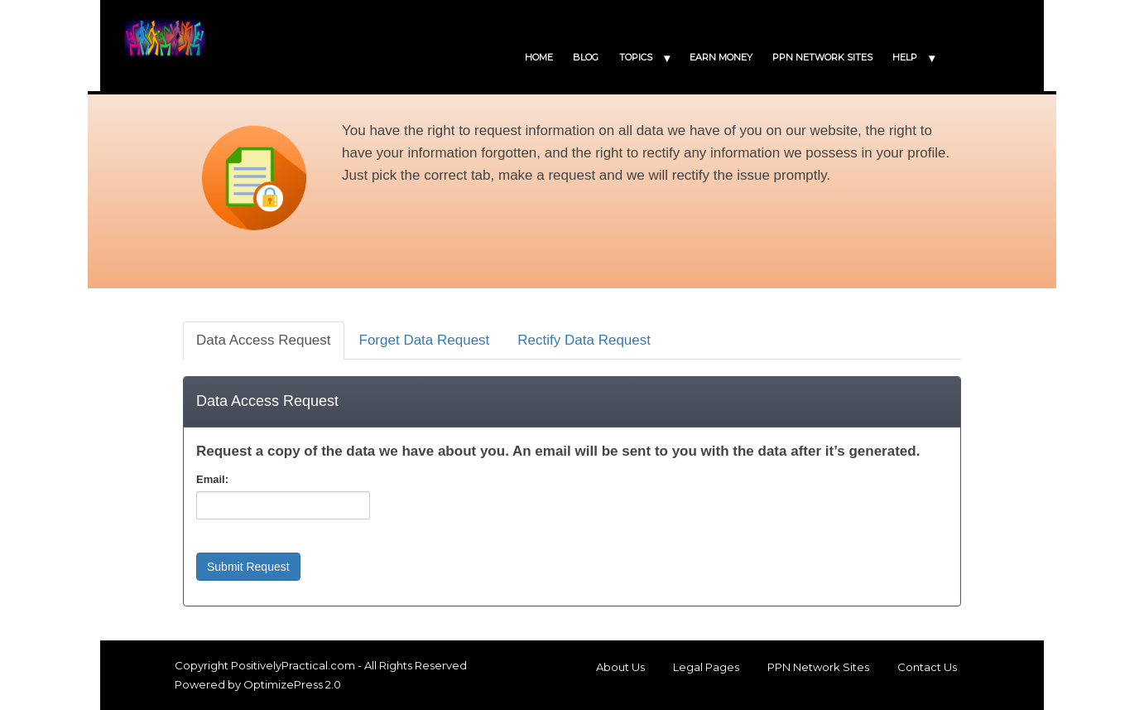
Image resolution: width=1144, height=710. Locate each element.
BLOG (585, 57)
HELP (904, 57)
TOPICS (635, 57)
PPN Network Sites (818, 667)
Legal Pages (706, 667)
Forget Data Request (424, 340)
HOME (539, 57)
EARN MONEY (721, 57)
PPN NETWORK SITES (822, 57)
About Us (620, 667)
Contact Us (927, 667)
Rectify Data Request (584, 340)
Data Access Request (263, 340)
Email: (212, 479)
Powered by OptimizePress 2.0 (258, 684)
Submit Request (248, 566)
